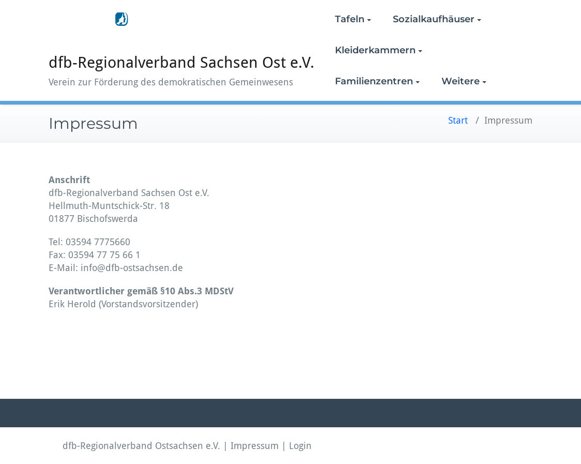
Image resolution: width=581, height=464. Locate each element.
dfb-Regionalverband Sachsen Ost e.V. (181, 62)
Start (458, 120)
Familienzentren (377, 81)
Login (300, 445)
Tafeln (353, 19)
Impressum (255, 445)
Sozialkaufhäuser (437, 19)
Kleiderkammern (378, 50)
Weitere (463, 81)
